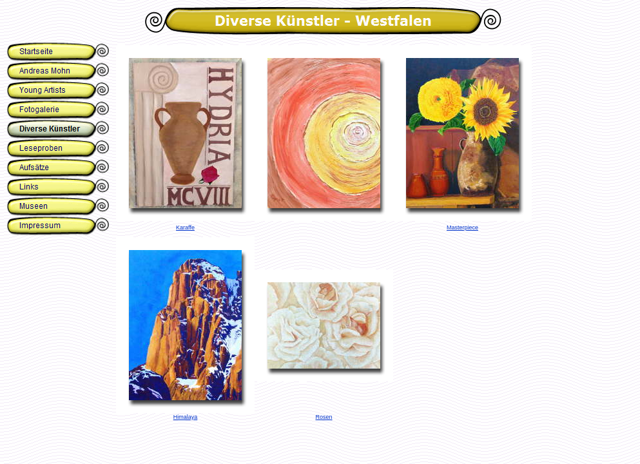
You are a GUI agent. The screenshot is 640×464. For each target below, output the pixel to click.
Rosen (323, 417)
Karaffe (185, 227)
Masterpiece (462, 227)
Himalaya (185, 417)
